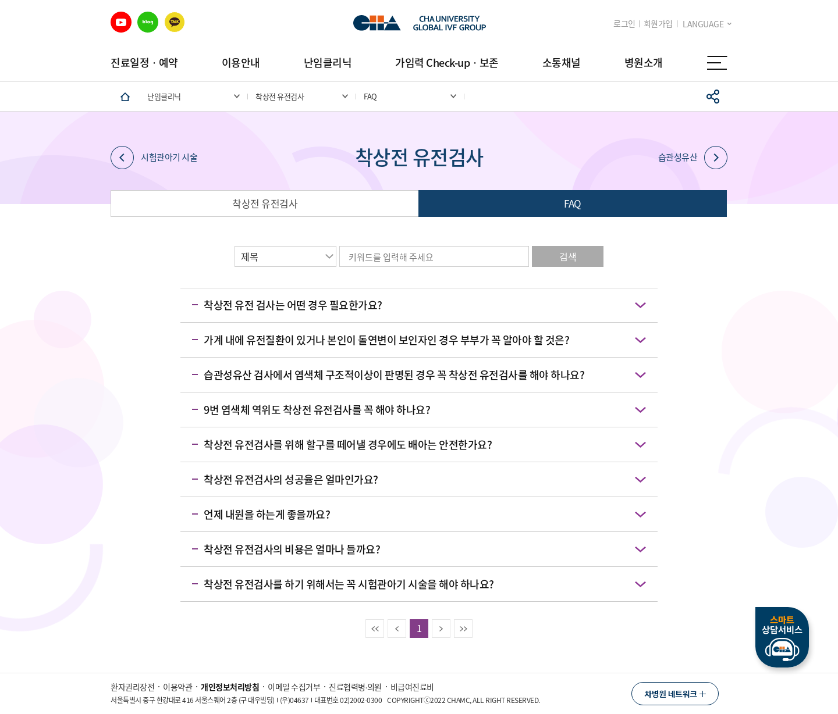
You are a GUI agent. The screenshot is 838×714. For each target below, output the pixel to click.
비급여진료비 (412, 686)
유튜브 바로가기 (121, 22)
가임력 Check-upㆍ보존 (447, 62)
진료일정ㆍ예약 (144, 62)
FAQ (572, 203)
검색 (567, 256)
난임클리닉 (328, 62)
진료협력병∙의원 (355, 686)
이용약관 (177, 686)
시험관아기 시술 (154, 157)
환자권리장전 (132, 686)
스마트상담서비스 (782, 637)
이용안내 (241, 62)
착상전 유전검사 (264, 203)
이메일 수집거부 (294, 686)
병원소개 (643, 62)
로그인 (624, 23)
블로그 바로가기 (147, 22)
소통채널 (561, 62)
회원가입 (658, 23)
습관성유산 (693, 157)
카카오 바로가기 (174, 22)
